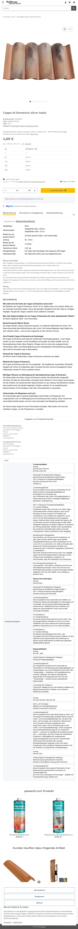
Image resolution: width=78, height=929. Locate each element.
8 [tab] (45, 101)
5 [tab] (39, 101)
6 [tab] (41, 101)
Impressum (7, 922)
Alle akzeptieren (39, 890)
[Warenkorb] (74, 2)
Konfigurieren (39, 896)
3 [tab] (34, 101)
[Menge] (17, 190)
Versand (28, 144)
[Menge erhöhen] (34, 190)
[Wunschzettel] (70, 2)
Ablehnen (39, 903)
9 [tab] (47, 101)
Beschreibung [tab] (9, 213)
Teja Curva (34, 134)
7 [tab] (43, 101)
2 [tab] (32, 101)
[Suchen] (36, 8)
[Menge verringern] (5, 190)
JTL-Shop (42, 927)
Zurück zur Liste (10, 17)
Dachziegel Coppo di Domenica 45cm (24, 126)
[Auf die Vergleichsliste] (64, 29)
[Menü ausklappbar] (3, 1)
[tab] (31, 214)
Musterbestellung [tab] (54, 213)
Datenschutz (17, 922)
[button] (66, 2)
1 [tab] (30, 101)
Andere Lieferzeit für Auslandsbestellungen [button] (32, 182)
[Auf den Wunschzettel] (70, 29)
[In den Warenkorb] (4, 23)
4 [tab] (36, 101)
